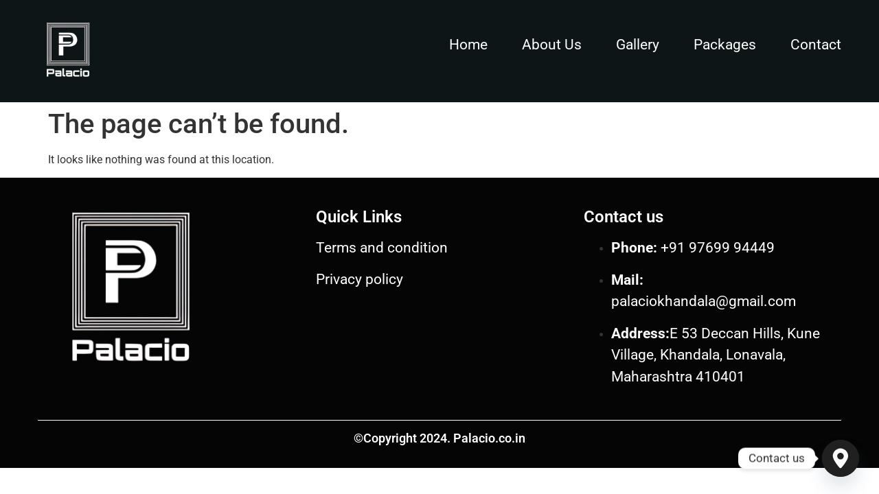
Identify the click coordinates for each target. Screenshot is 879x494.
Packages (725, 44)
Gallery (637, 44)
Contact (815, 44)
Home (468, 44)
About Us (552, 44)
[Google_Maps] (840, 458)
